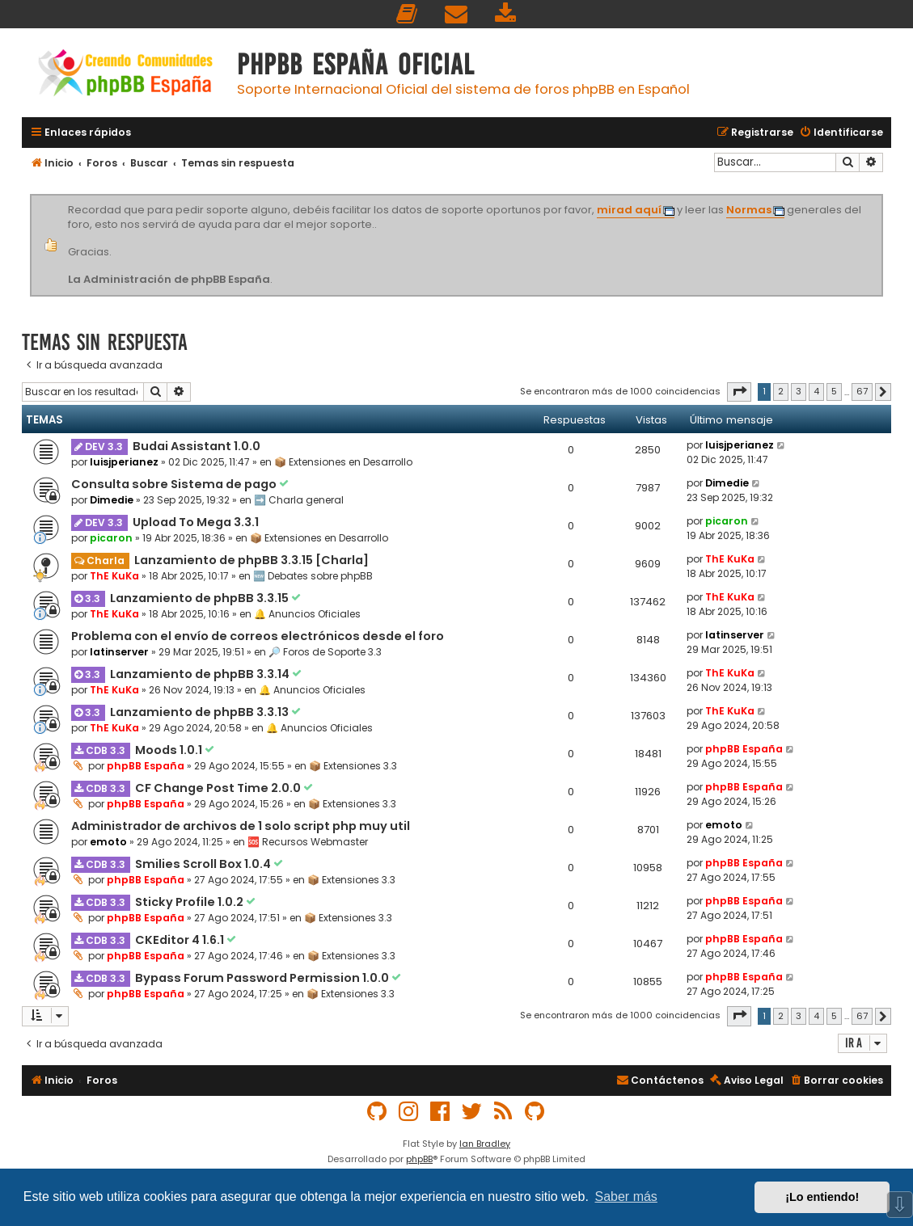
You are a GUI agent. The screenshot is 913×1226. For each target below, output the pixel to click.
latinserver (119, 652)
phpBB (419, 1158)
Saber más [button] (626, 1196)
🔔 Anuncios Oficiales (307, 614)
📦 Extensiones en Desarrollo (343, 462)
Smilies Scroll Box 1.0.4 (204, 864)
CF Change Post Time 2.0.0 (219, 788)
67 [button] (862, 391)
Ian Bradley (484, 1143)
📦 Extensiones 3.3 (353, 766)
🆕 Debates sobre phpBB (313, 576)
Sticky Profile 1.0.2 (190, 902)
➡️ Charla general (299, 500)
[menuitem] (408, 14)
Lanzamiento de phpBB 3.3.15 (200, 598)
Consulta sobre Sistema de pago (175, 484)
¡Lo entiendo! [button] (822, 1196)
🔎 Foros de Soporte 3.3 (325, 652)
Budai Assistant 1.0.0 (196, 446)
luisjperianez (124, 462)
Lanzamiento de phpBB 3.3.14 (201, 674)
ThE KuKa (114, 576)
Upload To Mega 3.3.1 (196, 522)
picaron (111, 538)
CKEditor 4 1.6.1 (180, 940)
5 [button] (834, 391)
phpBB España (145, 766)
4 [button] (816, 391)
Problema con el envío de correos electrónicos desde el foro (257, 636)
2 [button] (781, 391)
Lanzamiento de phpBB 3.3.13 (200, 712)
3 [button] (798, 391)
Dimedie (111, 500)
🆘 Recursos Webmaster (307, 842)
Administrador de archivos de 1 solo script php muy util (240, 826)
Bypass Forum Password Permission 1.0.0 (263, 978)
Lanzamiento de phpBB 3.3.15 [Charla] (251, 560)
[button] (739, 392)
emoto (108, 842)
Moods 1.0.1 (170, 750)
